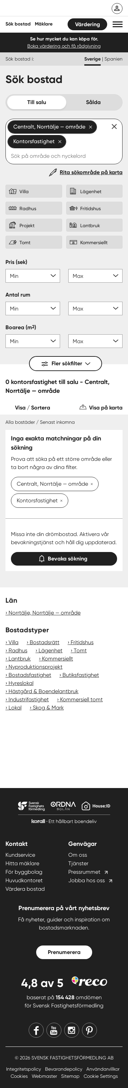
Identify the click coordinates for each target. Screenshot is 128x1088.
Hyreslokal (21, 683)
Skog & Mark (48, 707)
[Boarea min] (32, 341)
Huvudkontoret (24, 880)
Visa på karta (106, 407)
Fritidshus (82, 642)
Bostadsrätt (44, 642)
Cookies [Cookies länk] (20, 1076)
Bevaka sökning (64, 557)
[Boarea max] (95, 341)
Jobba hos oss (86, 880)
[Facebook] (36, 1030)
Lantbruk (20, 658)
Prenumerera (64, 952)
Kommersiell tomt (81, 699)
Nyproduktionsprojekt (35, 667)
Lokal (15, 707)
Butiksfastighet (80, 675)
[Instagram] (71, 1030)
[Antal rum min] (32, 308)
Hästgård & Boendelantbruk (44, 691)
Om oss (77, 855)
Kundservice (20, 855)
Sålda (93, 102)
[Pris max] (95, 276)
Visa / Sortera (32, 407)
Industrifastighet (29, 699)
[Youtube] (53, 1030)
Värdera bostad (25, 889)
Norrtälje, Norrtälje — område (45, 612)
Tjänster (78, 863)
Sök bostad (18, 24)
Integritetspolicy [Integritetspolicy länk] (24, 1069)
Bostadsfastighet (30, 675)
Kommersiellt (57, 658)
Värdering (87, 24)
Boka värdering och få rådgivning (64, 46)
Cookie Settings (101, 1076)
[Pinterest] (89, 1030)
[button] (118, 24)
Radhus (18, 650)
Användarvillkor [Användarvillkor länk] (102, 1069)
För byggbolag (23, 872)
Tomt (80, 650)
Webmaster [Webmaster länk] (45, 1076)
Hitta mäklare (22, 863)
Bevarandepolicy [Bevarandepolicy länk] (64, 1069)
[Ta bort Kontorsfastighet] (60, 501)
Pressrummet (84, 872)
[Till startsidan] (50, 9)
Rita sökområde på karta (91, 172)
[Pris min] (32, 276)
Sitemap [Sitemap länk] (71, 1076)
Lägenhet (50, 650)
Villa (13, 642)
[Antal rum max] (95, 308)
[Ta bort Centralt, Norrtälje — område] (90, 484)
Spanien (113, 58)
